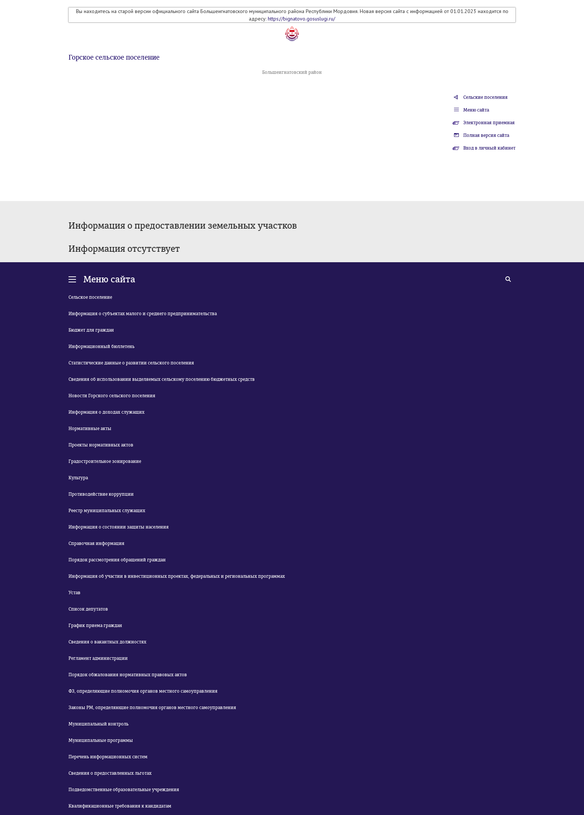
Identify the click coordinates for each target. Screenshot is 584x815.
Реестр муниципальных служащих (107, 510)
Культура (78, 477)
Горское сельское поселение (114, 57)
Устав (74, 592)
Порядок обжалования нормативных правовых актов (128, 674)
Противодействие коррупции (101, 494)
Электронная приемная (489, 122)
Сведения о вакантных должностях (107, 642)
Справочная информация (96, 543)
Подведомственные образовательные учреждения (124, 789)
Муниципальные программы (101, 740)
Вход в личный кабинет (489, 148)
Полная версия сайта (486, 135)
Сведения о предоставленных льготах (110, 773)
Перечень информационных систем (108, 756)
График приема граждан (95, 625)
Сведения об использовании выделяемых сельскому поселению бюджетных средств (162, 379)
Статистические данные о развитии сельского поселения (131, 363)
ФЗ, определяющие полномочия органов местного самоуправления (143, 691)
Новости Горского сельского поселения (112, 395)
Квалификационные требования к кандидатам (120, 806)
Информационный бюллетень (101, 346)
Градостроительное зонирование (105, 461)
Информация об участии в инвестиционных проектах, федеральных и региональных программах (177, 576)
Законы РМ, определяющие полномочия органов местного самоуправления (152, 707)
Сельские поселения (485, 97)
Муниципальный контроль (98, 724)
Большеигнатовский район (292, 72)
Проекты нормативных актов (101, 445)
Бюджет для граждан (91, 330)
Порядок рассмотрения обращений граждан (117, 559)
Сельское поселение (90, 297)
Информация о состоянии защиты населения (119, 527)
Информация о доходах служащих (107, 412)
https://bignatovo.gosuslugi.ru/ (301, 18)
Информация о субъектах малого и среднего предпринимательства (143, 313)
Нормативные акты (90, 428)
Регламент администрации (98, 658)
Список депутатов (88, 609)
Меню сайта (476, 110)
